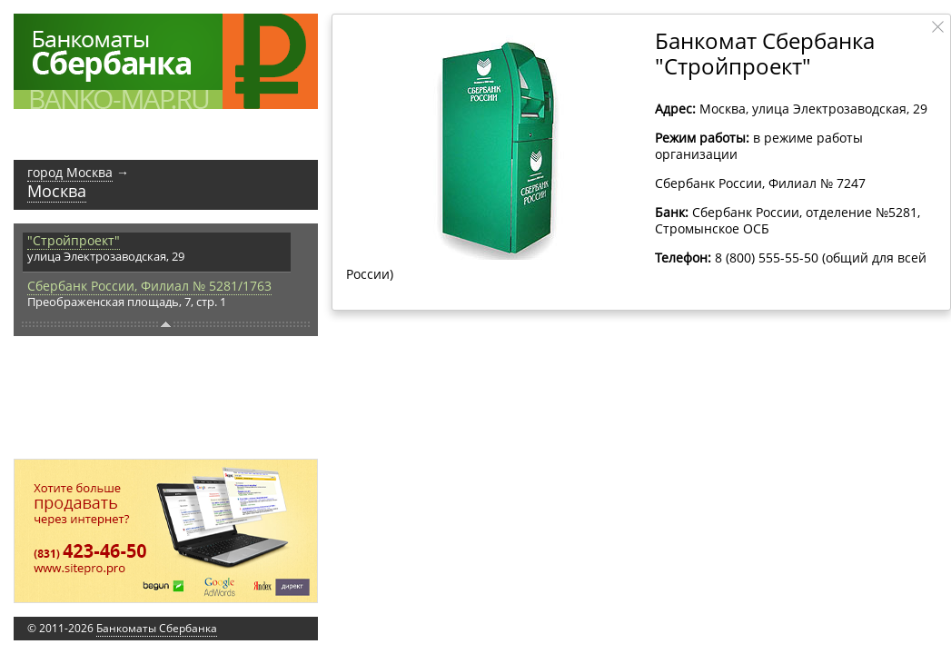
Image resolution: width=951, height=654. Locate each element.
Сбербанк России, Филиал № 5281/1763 (149, 285)
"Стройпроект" (73, 240)
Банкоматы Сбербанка (156, 628)
